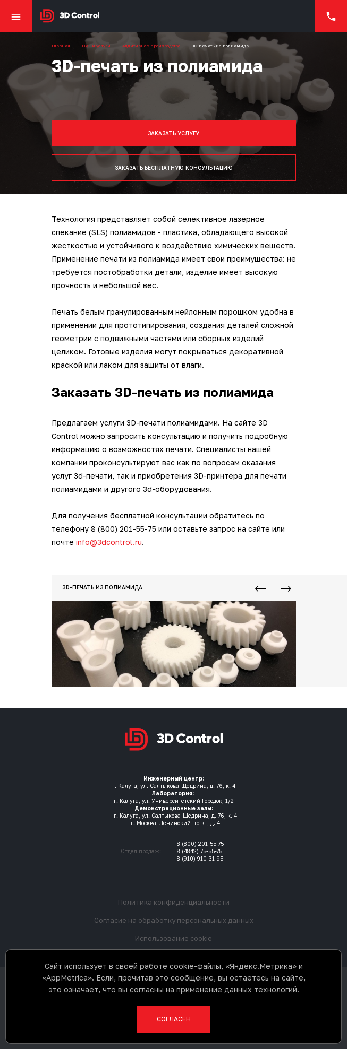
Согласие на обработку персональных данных (173, 920)
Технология (74, 218)
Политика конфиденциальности (174, 902)
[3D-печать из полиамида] (174, 644)
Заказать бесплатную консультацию (174, 167)
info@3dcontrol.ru (109, 542)
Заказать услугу (173, 133)
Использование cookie (173, 938)
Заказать (82, 392)
